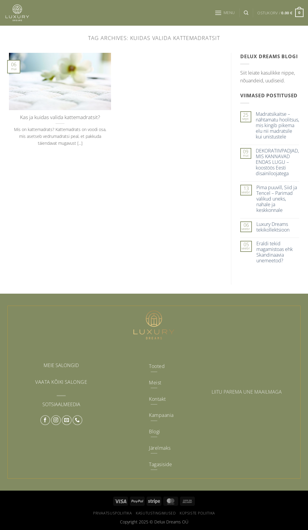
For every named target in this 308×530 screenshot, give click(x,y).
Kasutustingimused (155, 513)
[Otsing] (246, 13)
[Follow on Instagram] (56, 420)
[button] (225, 12)
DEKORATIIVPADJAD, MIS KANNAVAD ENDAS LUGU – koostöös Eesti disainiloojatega (277, 162)
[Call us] (77, 420)
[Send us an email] (67, 420)
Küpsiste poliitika (197, 513)
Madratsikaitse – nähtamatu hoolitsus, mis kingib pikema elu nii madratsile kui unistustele (277, 125)
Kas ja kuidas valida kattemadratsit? (60, 117)
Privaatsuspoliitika (112, 513)
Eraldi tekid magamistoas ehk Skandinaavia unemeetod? (274, 252)
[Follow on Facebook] (45, 420)
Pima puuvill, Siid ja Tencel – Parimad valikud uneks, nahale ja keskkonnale (276, 199)
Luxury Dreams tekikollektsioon (272, 227)
